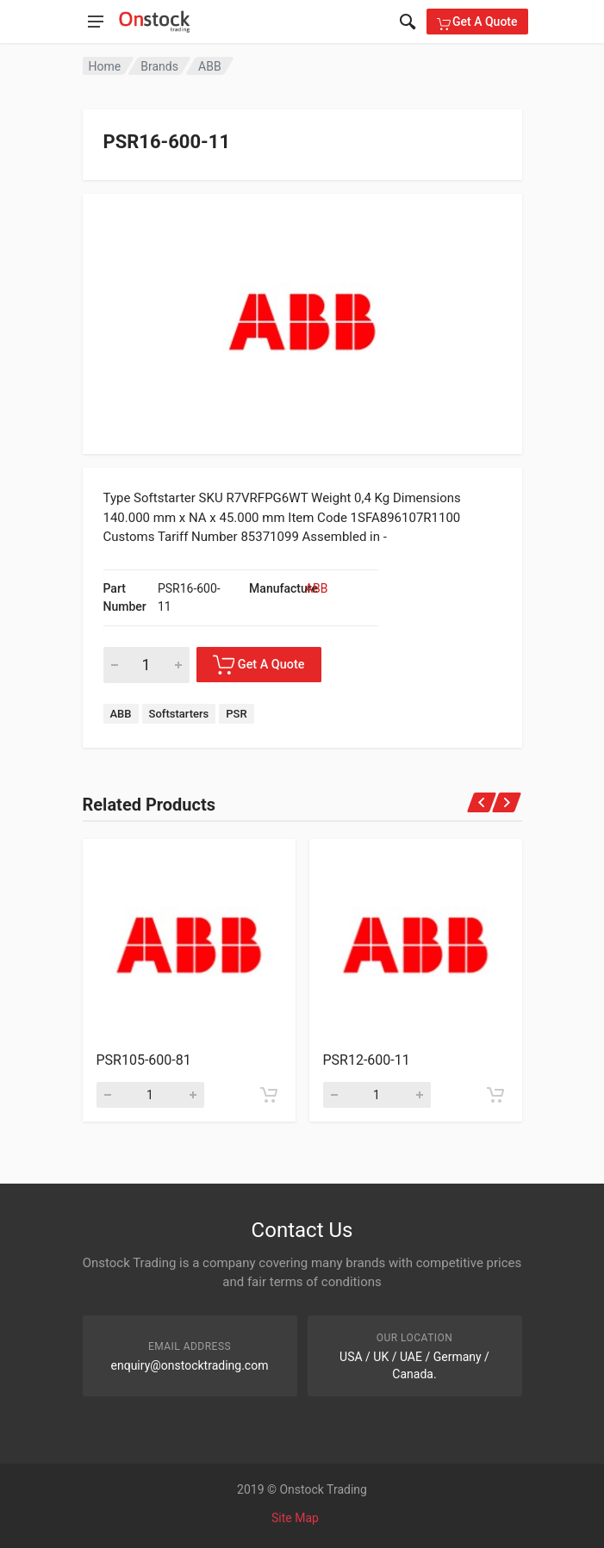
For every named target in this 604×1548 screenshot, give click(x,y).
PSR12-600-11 (366, 1060)
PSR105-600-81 (144, 1060)
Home (105, 66)
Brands (159, 66)
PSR (236, 713)
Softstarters (179, 713)
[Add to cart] (268, 1094)
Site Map (295, 1518)
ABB (209, 66)
